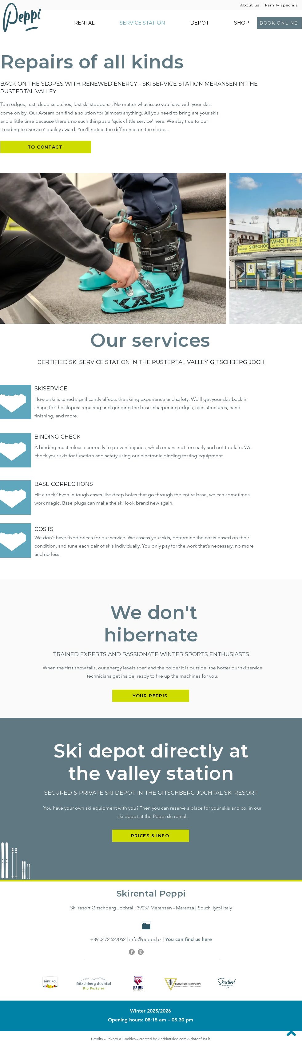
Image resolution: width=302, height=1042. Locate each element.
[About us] (250, 5)
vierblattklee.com (172, 1038)
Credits (97, 1038)
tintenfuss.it (201, 1038)
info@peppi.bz (145, 939)
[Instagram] (141, 952)
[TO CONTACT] (45, 147)
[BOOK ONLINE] (279, 23)
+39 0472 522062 (107, 939)
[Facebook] (132, 952)
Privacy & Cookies (121, 1038)
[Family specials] (282, 5)
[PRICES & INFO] (150, 836)
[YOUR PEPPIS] (150, 696)
